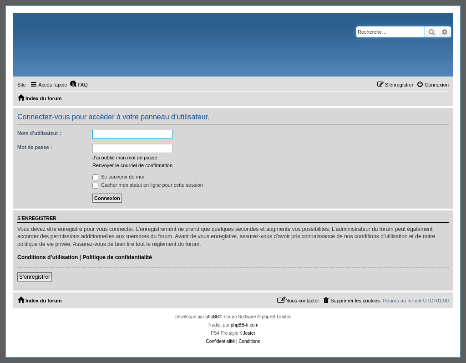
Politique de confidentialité (117, 257)
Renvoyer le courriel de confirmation (132, 165)
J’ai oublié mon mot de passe (124, 157)
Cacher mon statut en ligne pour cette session (147, 185)
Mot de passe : (34, 147)
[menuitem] (79, 84)
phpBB (212, 316)
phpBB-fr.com (244, 324)
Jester (249, 333)
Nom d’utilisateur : (39, 133)
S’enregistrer (34, 277)
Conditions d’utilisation (47, 257)
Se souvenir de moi (118, 176)
